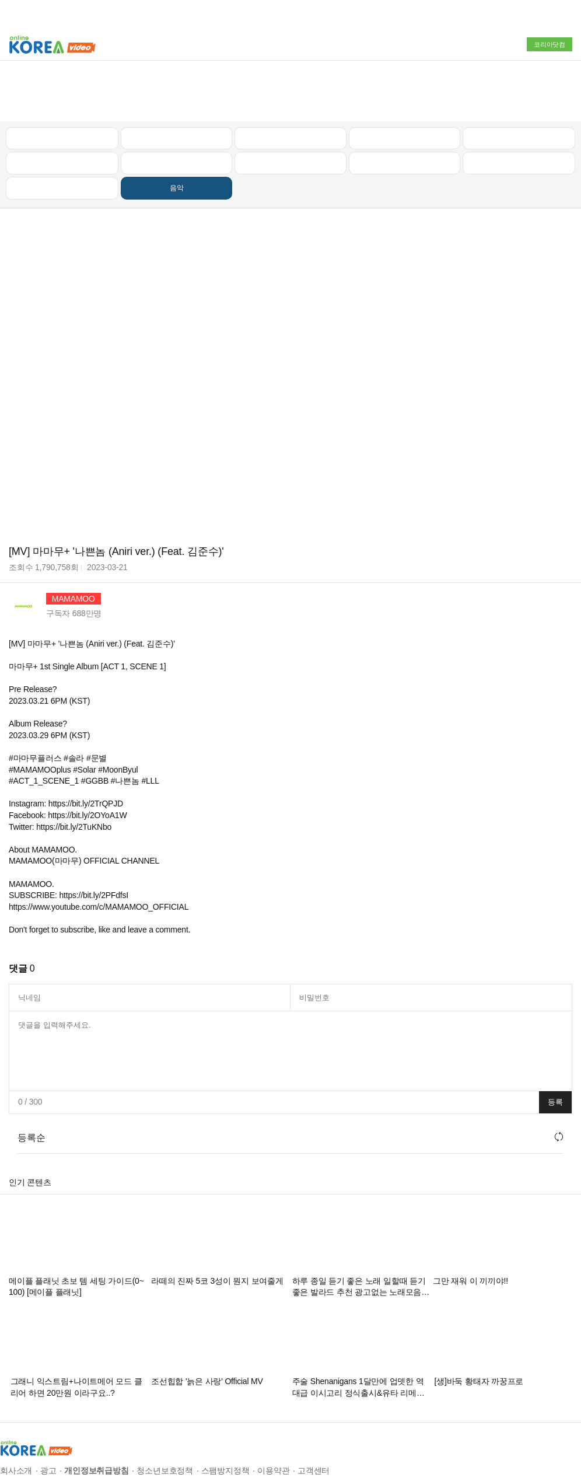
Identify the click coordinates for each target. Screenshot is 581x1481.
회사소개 (16, 1419)
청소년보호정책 (164, 1419)
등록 (555, 1050)
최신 (62, 86)
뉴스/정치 (290, 86)
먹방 (62, 136)
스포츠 (519, 111)
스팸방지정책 (225, 1419)
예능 (291, 111)
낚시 (62, 111)
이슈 (404, 111)
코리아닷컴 (549, 44)
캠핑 (177, 111)
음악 (177, 136)
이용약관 (273, 1419)
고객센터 (314, 1419)
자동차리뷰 (404, 86)
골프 (519, 86)
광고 (48, 1419)
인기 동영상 (177, 86)
